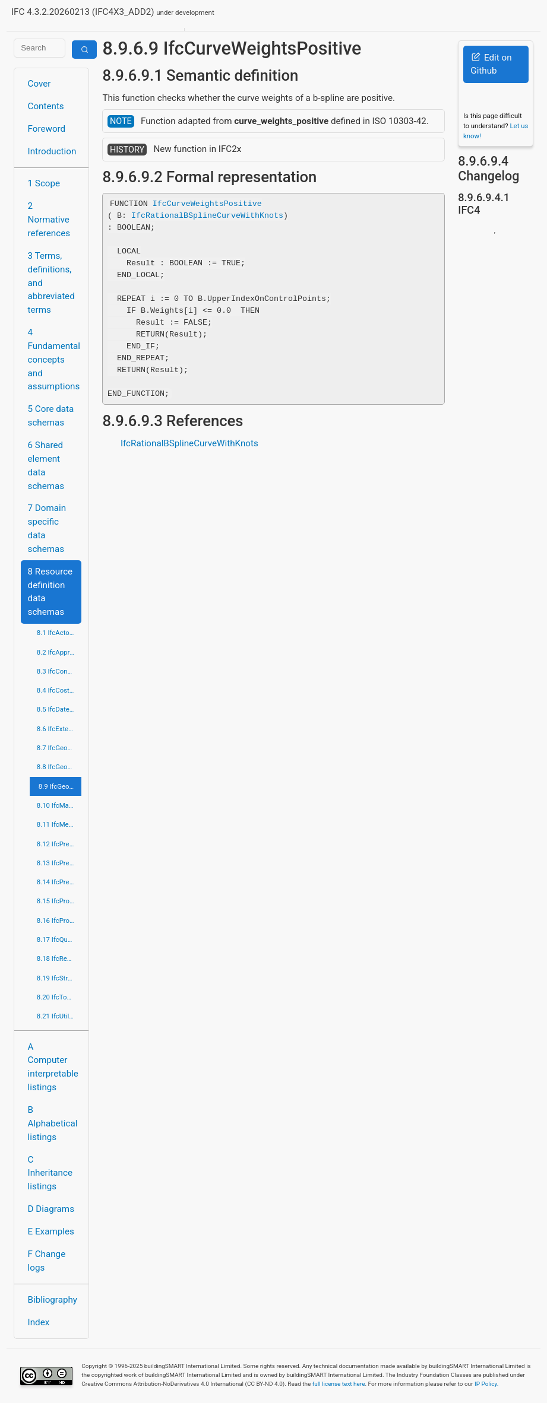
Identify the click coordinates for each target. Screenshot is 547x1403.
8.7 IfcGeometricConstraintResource (59, 748)
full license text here (338, 1383)
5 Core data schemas (51, 416)
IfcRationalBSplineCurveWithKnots (207, 215)
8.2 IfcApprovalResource (59, 652)
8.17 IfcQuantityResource (59, 939)
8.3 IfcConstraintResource (59, 671)
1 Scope (44, 183)
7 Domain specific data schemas (47, 528)
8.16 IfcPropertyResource (59, 920)
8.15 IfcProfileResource (59, 901)
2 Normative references (49, 220)
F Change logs (47, 1261)
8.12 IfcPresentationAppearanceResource (59, 844)
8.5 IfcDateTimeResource (59, 709)
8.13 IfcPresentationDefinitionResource (59, 863)
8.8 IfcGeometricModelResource (59, 767)
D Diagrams (51, 1209)
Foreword (47, 128)
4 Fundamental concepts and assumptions (54, 359)
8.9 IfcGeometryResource (60, 786)
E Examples (51, 1231)
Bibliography (52, 1299)
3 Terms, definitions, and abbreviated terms (51, 282)
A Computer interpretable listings (53, 1067)
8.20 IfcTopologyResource (59, 997)
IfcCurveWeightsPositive (207, 203)
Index (39, 1322)
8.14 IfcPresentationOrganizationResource (59, 882)
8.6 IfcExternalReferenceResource (59, 729)
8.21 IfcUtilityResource (59, 1016)
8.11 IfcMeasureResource (59, 824)
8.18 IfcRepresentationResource (59, 958)
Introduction (52, 151)
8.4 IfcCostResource (59, 690)
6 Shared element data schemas (46, 465)
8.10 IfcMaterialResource (59, 805)
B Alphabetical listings (53, 1123)
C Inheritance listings (50, 1173)
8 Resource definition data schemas (50, 591)
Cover (39, 83)
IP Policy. (486, 1383)
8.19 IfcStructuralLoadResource (59, 978)
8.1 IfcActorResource (59, 633)
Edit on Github (490, 64)
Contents (46, 106)
